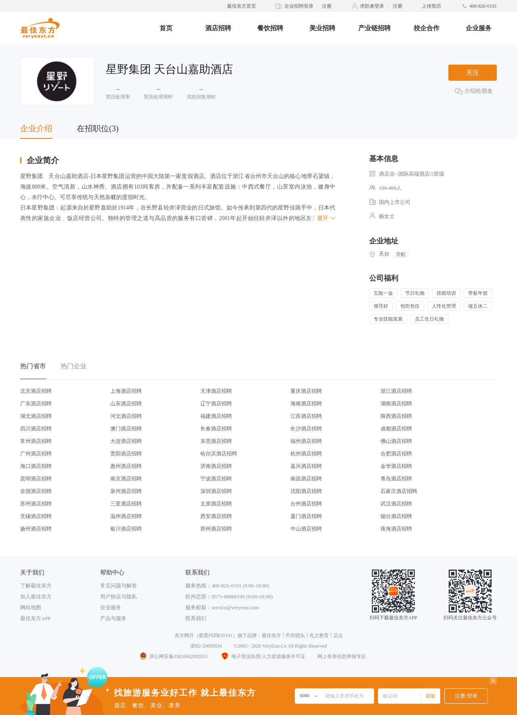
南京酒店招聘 (126, 479)
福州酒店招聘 (306, 441)
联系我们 (195, 618)
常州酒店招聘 (36, 441)
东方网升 (184, 635)
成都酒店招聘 (396, 429)
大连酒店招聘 (126, 441)
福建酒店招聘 (216, 416)
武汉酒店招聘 (396, 504)
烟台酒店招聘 (396, 516)
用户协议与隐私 (118, 596)
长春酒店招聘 (216, 429)
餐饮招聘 (270, 28)
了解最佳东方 (36, 586)
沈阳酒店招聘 (306, 491)
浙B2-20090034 (206, 646)
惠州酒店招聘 (126, 466)
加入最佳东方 (36, 596)
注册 (327, 6)
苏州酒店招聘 (36, 504)
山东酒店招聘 (126, 403)
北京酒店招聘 (36, 391)
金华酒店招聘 (396, 466)
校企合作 (426, 28)
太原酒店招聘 (216, 504)
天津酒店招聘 (216, 391)
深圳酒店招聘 (216, 491)
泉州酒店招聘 (126, 491)
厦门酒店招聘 (306, 516)
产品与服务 (113, 618)
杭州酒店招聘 (306, 454)
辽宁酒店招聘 (216, 403)
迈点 (338, 635)
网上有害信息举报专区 (341, 656)
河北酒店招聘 (126, 416)
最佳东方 (271, 635)
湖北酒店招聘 (36, 416)
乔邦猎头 (295, 635)
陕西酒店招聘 (396, 416)
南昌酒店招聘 (306, 479)
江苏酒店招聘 (306, 416)
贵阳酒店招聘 (126, 454)
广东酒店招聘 (36, 403)
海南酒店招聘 (306, 403)
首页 (166, 28)
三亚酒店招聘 (126, 504)
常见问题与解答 (118, 586)
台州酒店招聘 (306, 504)
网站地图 (30, 607)
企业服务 (479, 28)
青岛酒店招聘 (396, 479)
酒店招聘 (218, 28)
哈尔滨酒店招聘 (218, 454)
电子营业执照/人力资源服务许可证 (262, 656)
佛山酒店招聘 (396, 441)
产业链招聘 (374, 28)
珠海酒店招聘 (396, 529)
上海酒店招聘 (126, 391)
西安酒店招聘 (216, 516)
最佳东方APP (35, 618)
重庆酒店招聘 (306, 391)
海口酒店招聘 (36, 466)
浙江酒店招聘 (396, 391)
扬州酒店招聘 (36, 529)
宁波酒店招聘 (216, 479)
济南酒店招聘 (216, 466)
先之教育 (319, 635)
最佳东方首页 (241, 6)
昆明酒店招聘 (36, 479)
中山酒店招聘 (306, 529)
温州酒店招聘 (126, 516)
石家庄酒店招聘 (398, 491)
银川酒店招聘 (126, 529)
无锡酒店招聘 (36, 516)
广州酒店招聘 (36, 454)
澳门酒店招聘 (126, 429)
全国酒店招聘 (36, 491)
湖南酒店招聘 (396, 403)
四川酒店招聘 (36, 429)
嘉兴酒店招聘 (306, 466)
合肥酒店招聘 (396, 454)
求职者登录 (372, 6)
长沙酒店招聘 (306, 429)
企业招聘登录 (298, 6)
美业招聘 (322, 28)
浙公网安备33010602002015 (173, 656)
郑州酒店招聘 (216, 529)
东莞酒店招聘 (216, 441)
